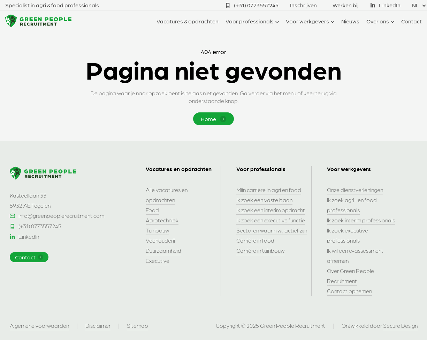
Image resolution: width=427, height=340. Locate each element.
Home (213, 119)
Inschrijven (303, 5)
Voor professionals (250, 21)
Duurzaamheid (163, 250)
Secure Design (400, 325)
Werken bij (346, 5)
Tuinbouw (157, 230)
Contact (411, 21)
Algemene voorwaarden (39, 325)
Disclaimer (97, 325)
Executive (157, 260)
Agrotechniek (162, 220)
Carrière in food (255, 240)
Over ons (377, 21)
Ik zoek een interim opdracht (270, 210)
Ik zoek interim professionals (361, 220)
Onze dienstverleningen (355, 189)
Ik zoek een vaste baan (264, 200)
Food (152, 210)
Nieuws (350, 21)
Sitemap (137, 325)
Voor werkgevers (307, 21)
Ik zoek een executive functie (270, 220)
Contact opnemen (349, 291)
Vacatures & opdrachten (188, 21)
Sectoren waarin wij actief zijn (271, 230)
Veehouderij (160, 240)
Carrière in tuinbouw (260, 250)
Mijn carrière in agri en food (268, 189)
